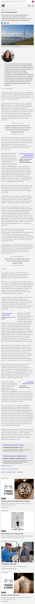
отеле (25, 175)
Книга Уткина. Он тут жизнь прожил (12, 532)
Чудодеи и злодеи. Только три (10, 593)
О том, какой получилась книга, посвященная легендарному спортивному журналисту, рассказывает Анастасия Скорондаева (16, 535)
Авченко (26, 198)
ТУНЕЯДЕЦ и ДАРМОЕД (8, 562)
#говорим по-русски (12, 567)
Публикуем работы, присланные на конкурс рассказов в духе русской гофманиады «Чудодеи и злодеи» (16, 502)
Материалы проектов (11, 470)
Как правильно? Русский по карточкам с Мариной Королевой (14, 564)
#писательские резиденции (12, 467)
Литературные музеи (5, 603)
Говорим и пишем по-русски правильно (8, 539)
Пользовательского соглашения (15, 2)
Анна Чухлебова (8, 464)
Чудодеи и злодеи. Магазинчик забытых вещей (15, 499)
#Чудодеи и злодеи (4, 505)
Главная (3, 470)
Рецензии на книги (4, 509)
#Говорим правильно (5, 567)
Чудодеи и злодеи (4, 476)
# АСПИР (3, 467)
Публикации (12, 9)
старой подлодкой (22, 329)
